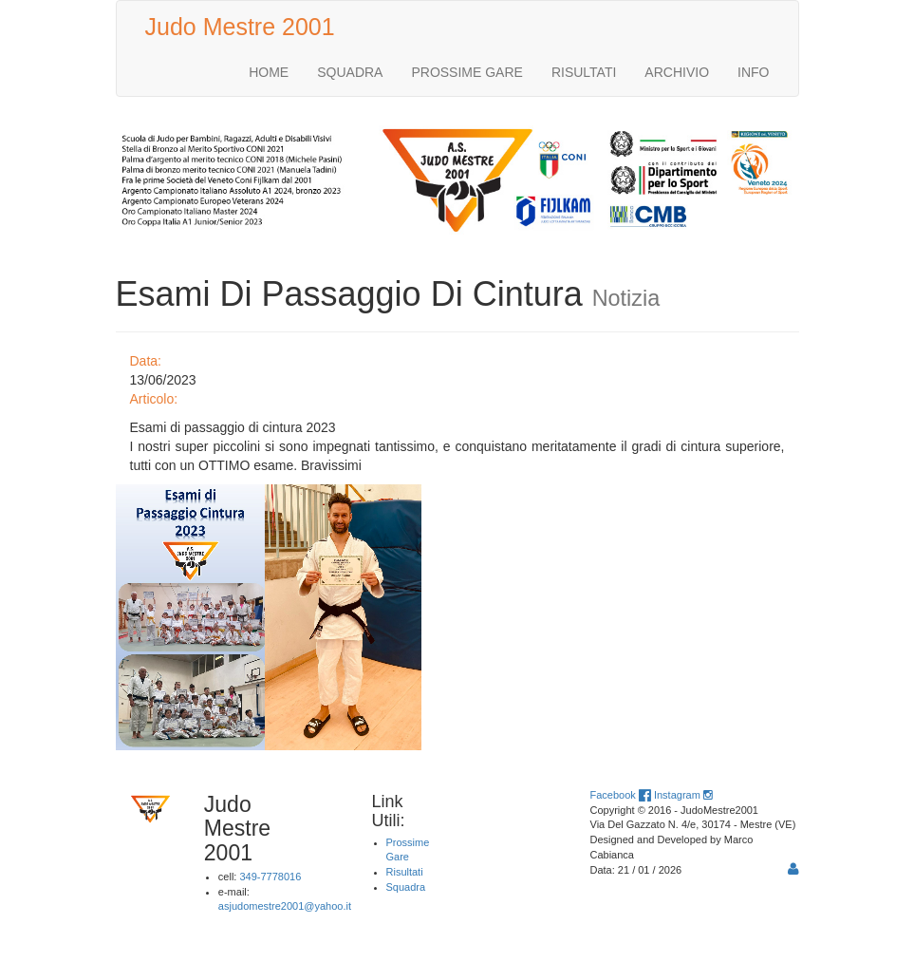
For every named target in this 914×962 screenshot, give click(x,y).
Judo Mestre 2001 (240, 26)
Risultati (404, 871)
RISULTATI (583, 72)
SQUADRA (349, 72)
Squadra (406, 887)
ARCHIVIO (676, 72)
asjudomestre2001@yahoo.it (284, 906)
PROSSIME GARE (466, 72)
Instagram (683, 795)
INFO (753, 72)
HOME (269, 72)
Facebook (620, 795)
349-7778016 (270, 876)
